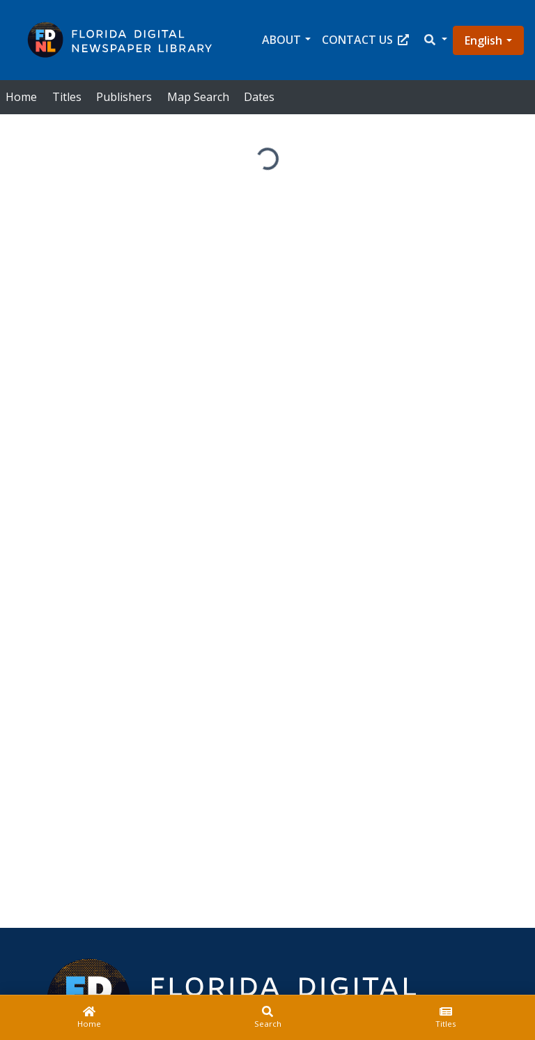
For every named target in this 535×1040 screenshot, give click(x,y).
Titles (67, 96)
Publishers (124, 96)
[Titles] (446, 1017)
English (483, 40)
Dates (259, 96)
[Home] (89, 1017)
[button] (435, 40)
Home (21, 96)
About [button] (281, 39)
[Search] (267, 1017)
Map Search (198, 96)
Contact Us (365, 39)
